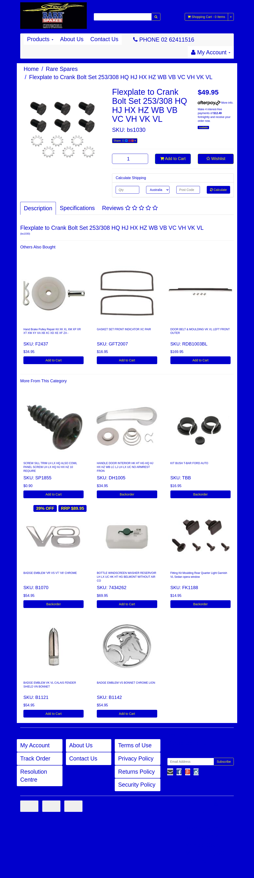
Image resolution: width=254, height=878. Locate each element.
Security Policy (136, 784)
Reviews (129, 208)
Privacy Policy (136, 758)
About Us (72, 39)
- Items (206, 17)
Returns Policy (136, 771)
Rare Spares (62, 69)
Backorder (127, 494)
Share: (124, 140)
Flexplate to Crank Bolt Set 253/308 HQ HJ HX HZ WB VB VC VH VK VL (120, 77)
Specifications (77, 208)
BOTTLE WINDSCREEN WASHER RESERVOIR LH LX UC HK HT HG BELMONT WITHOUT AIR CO (126, 576)
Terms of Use (135, 745)
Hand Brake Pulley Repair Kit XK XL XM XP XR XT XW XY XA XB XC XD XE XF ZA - (52, 331)
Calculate (218, 190)
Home (31, 69)
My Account (35, 745)
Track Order (35, 758)
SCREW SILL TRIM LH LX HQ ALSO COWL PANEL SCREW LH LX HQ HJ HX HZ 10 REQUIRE (50, 467)
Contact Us (104, 39)
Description (38, 208)
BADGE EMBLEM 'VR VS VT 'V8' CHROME (50, 573)
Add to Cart (173, 158)
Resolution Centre (33, 775)
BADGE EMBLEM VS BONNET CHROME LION (126, 682)
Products (40, 39)
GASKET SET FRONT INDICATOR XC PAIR (124, 329)
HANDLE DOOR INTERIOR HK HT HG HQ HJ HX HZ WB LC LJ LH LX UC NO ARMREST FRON (125, 467)
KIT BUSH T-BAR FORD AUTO (189, 463)
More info (215, 102)
